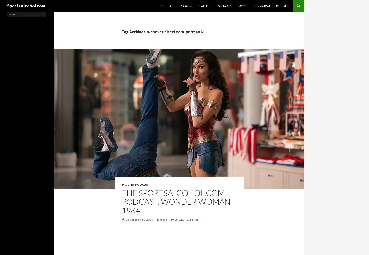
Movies (128, 184)
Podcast (186, 5)
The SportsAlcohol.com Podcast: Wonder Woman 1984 (176, 201)
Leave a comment (187, 219)
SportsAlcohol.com (26, 5)
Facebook (224, 5)
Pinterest (283, 5)
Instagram (262, 5)
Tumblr (242, 5)
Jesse (163, 219)
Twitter (204, 5)
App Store (167, 5)
